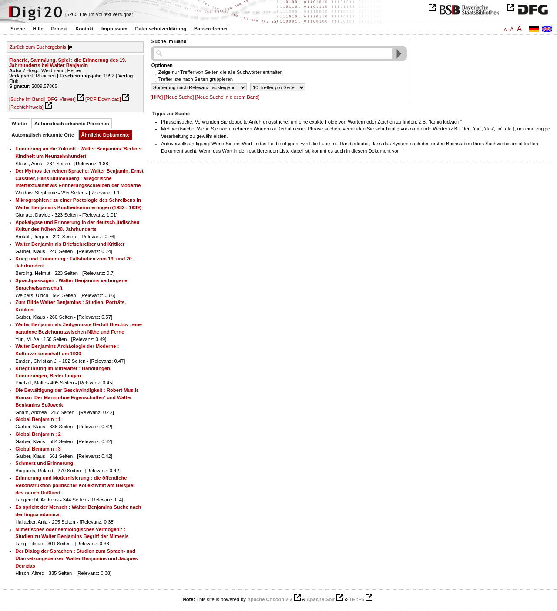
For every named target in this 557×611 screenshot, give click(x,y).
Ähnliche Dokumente (105, 134)
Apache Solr (321, 599)
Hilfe (38, 28)
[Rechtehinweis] (26, 107)
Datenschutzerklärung (161, 28)
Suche (17, 28)
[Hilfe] (157, 97)
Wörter (19, 123)
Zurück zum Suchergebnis (38, 47)
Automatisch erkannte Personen (71, 123)
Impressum (114, 28)
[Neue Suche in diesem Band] (227, 97)
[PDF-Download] (103, 99)
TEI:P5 (356, 599)
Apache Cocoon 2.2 (269, 599)
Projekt (59, 28)
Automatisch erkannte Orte (43, 134)
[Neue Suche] (179, 97)
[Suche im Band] (27, 99)
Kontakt (84, 28)
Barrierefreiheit (211, 28)
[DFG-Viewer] (61, 99)
